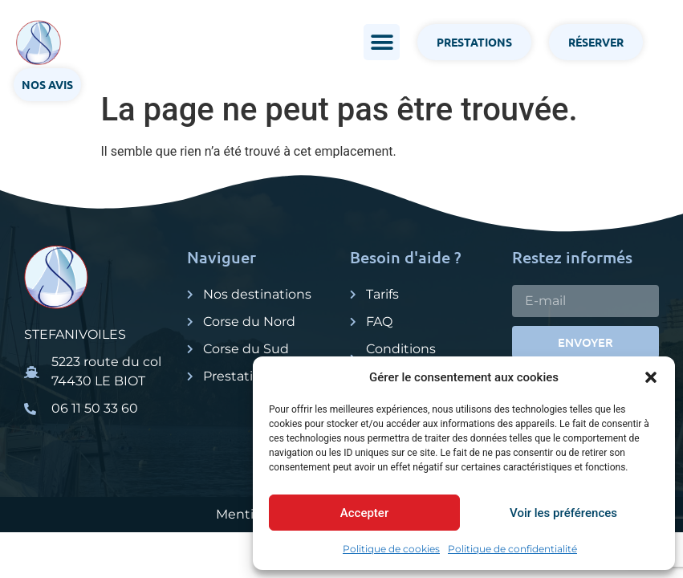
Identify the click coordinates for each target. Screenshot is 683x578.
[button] (651, 377)
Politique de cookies (391, 549)
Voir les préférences (563, 513)
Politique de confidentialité (512, 549)
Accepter (364, 513)
